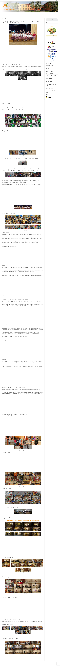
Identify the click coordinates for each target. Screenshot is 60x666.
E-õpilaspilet (48, 69)
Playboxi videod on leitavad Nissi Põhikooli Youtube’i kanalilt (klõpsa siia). (22, 520)
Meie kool (9, 13)
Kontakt (33, 13)
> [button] (56, 31)
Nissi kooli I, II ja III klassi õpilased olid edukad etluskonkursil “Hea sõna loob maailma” (51, 77)
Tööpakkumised (22, 0)
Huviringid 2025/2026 (49, 65)
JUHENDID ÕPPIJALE (49, 71)
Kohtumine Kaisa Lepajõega (50, 89)
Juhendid (13, 0)
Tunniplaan (4, 0)
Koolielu (28, 13)
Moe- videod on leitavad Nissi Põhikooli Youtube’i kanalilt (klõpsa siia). (23, 100)
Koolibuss (17, 0)
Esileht (4, 13)
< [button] (47, 31)
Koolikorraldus (16, 13)
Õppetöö (23, 13)
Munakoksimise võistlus (50, 79)
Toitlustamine (9, 0)
